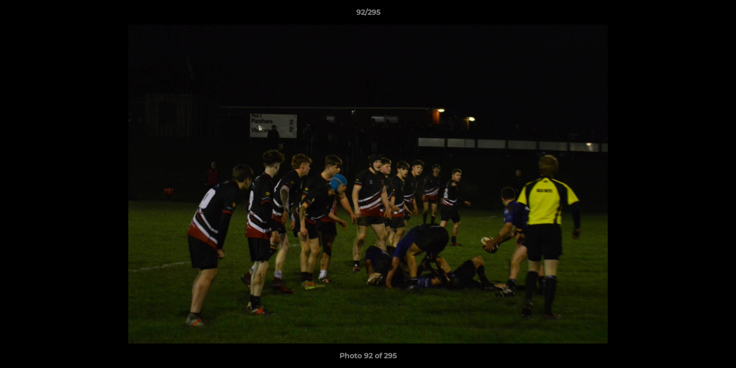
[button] (717, 14)
